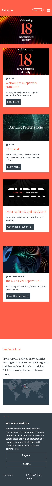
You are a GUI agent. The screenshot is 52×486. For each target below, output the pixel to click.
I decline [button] (26, 463)
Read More (13, 101)
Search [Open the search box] (38, 10)
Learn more (13, 166)
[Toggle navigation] (48, 10)
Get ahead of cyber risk (19, 226)
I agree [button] (26, 455)
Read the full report (18, 295)
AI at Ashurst (8, 475)
